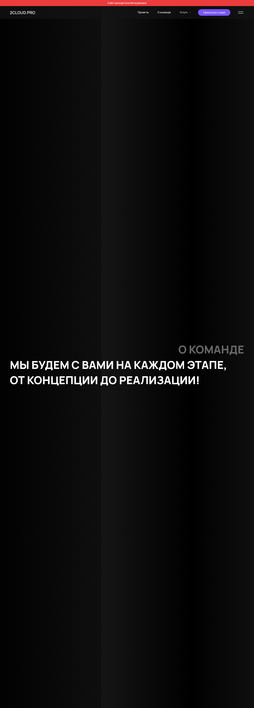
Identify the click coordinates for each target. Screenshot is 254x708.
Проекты (142, 12)
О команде (163, 12)
